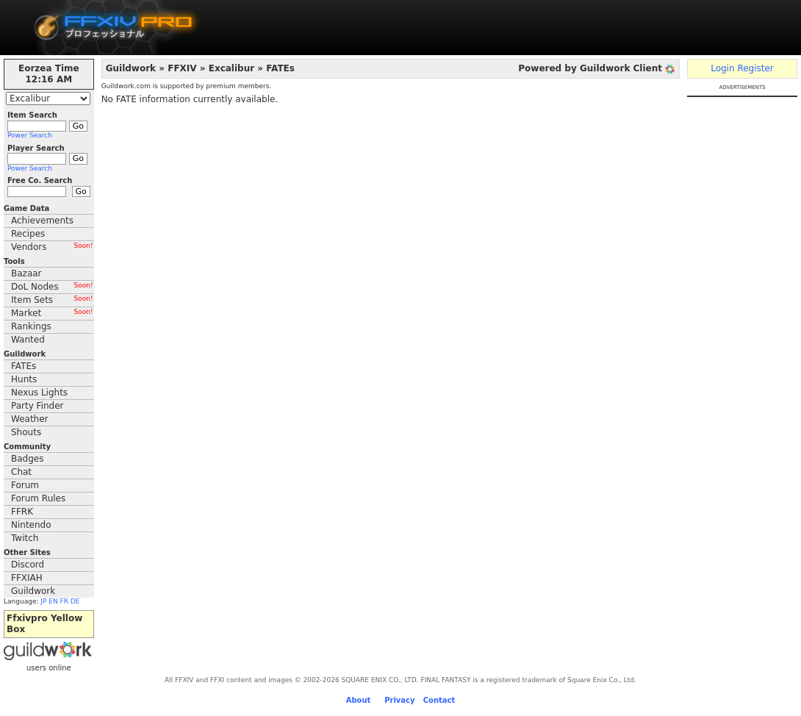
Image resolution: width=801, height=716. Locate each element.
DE (75, 601)
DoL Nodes (52, 287)
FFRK (22, 511)
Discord (27, 564)
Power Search (29, 135)
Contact (439, 700)
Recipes (28, 234)
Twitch (24, 538)
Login (722, 68)
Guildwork (33, 591)
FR (64, 601)
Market (52, 313)
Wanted (28, 339)
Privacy (399, 700)
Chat (21, 472)
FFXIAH (27, 578)
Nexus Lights (39, 392)
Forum (25, 485)
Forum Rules (38, 498)
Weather (30, 419)
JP (43, 601)
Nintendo (31, 525)
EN (53, 601)
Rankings (31, 326)
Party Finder (37, 406)
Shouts (26, 432)
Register (755, 68)
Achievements (42, 220)
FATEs (23, 366)
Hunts (24, 379)
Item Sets (52, 300)
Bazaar (26, 273)
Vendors (52, 247)
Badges (27, 459)
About (358, 700)
